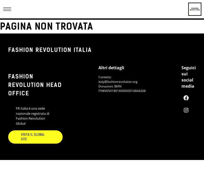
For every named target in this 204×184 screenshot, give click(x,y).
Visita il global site (33, 137)
